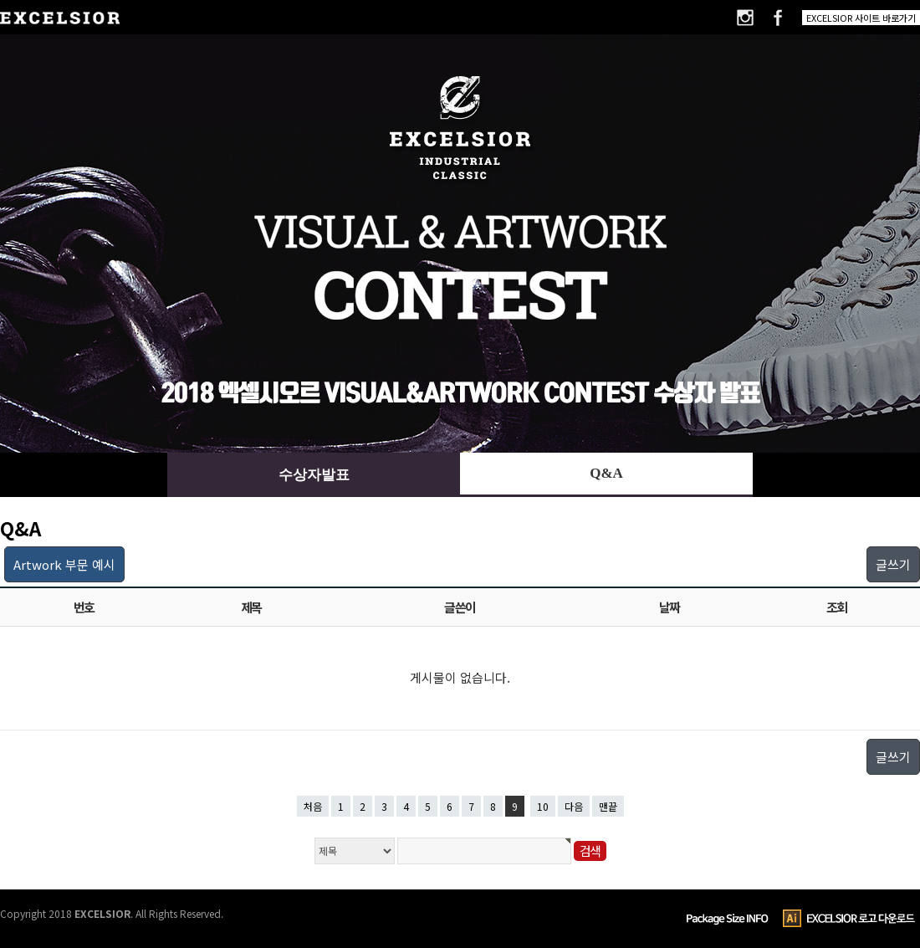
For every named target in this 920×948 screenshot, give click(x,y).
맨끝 (608, 806)
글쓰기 (893, 564)
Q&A (606, 473)
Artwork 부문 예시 (64, 564)
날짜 (669, 607)
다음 (574, 806)
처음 (313, 806)
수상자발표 (314, 475)
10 (543, 806)
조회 (836, 607)
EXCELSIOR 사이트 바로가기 (861, 17)
